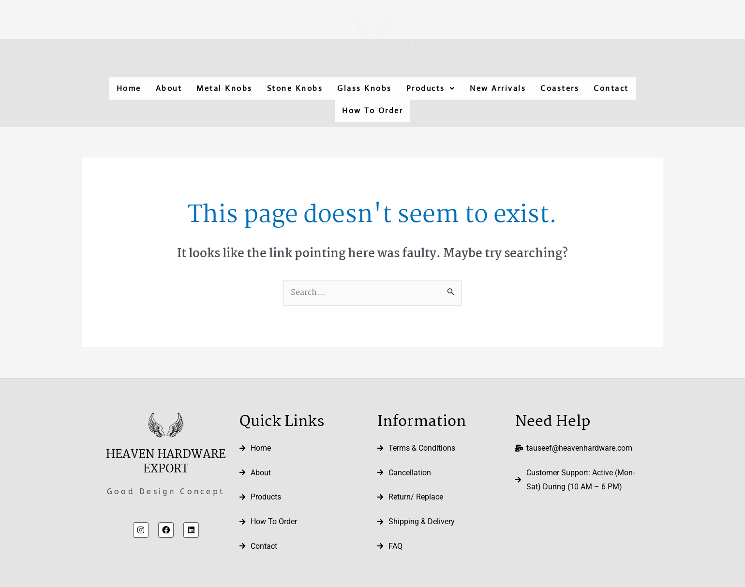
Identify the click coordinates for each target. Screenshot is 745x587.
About (169, 88)
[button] (431, 88)
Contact (611, 88)
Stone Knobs (295, 88)
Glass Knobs (364, 88)
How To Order (372, 110)
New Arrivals (498, 88)
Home (129, 88)
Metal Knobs (224, 88)
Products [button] (431, 88)
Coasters (559, 88)
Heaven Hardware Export (372, 47)
